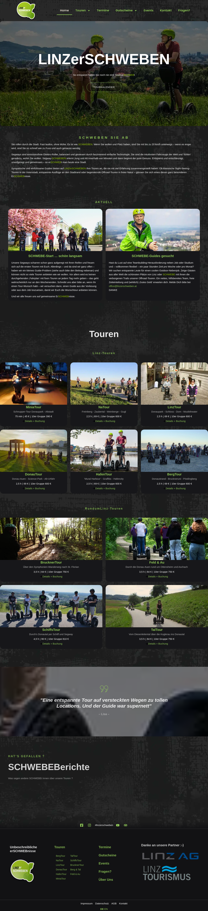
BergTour (174, 474)
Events (148, 10)
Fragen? (184, 10)
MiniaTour (33, 407)
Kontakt (166, 10)
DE (102, 909)
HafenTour (104, 474)
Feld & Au (156, 562)
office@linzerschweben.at (123, 286)
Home (64, 10)
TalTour (156, 630)
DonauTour (33, 474)
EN (106, 909)
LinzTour (174, 407)
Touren (82, 10)
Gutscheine (126, 10)
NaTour (104, 407)
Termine (103, 10)
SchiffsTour (51, 630)
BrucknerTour (51, 562)
